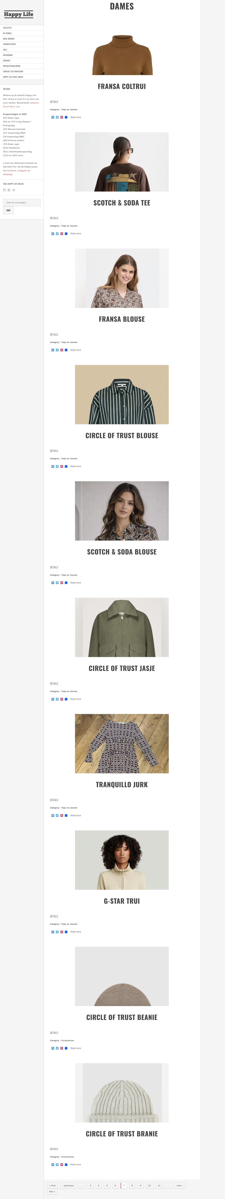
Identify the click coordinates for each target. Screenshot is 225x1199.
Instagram (7, 55)
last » (52, 1191)
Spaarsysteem (9, 44)
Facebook (11, 171)
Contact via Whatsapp (13, 71)
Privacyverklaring (11, 66)
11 (159, 1185)
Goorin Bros (9, 107)
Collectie (7, 27)
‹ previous (68, 1185)
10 (149, 1185)
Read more (75, 117)
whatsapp (7, 174)
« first (52, 1185)
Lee (18, 107)
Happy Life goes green (13, 77)
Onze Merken (8, 38)
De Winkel (7, 33)
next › (180, 1185)
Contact (6, 60)
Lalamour (34, 103)
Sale (5, 49)
